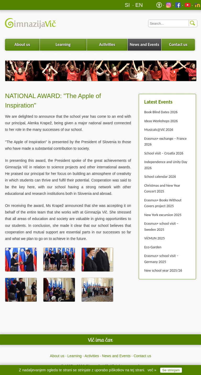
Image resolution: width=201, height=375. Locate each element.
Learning (63, 44)
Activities (107, 44)
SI (127, 5)
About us (22, 44)
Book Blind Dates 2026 (161, 112)
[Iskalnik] (172, 23)
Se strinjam (171, 370)
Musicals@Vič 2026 (158, 129)
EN (139, 5)
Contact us (178, 44)
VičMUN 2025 (154, 238)
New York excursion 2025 (162, 215)
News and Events (144, 44)
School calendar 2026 (160, 176)
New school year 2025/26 (163, 270)
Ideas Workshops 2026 (161, 121)
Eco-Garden (152, 247)
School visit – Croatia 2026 (163, 153)
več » (152, 370)
